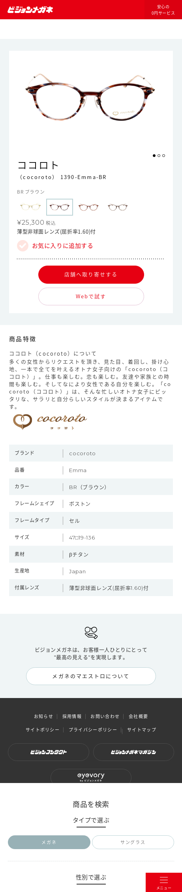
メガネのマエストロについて (90, 676)
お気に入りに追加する (63, 246)
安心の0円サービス (163, 10)
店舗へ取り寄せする (91, 274)
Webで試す (91, 296)
